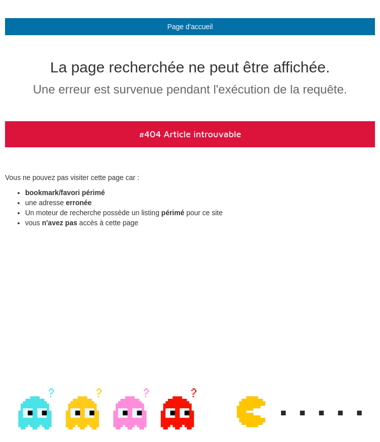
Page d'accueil (190, 27)
